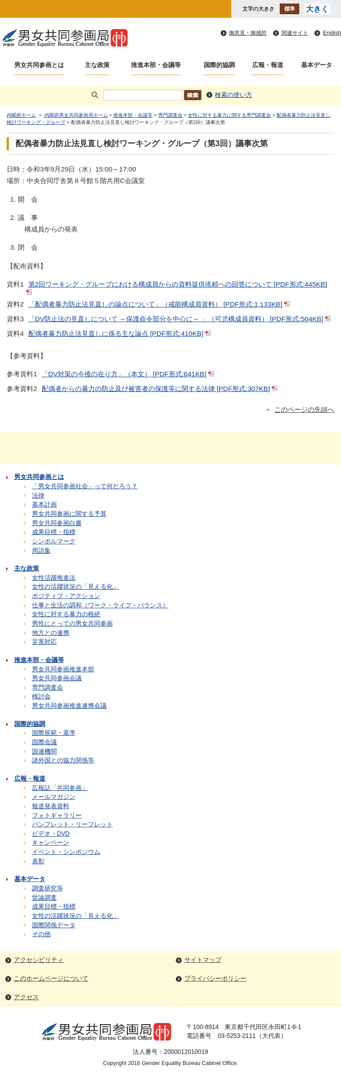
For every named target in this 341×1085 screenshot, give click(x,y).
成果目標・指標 (53, 532)
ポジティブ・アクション (66, 596)
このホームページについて (51, 978)
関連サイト (295, 33)
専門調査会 (170, 115)
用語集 (41, 550)
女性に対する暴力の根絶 (66, 614)
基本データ (316, 65)
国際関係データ (53, 925)
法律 (38, 495)
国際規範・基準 (53, 733)
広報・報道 (267, 65)
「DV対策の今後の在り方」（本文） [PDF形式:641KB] (128, 374)
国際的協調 (219, 65)
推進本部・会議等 (156, 65)
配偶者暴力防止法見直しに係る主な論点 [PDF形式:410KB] (120, 333)
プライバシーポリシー (215, 978)
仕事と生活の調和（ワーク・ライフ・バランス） (100, 605)
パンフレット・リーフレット (72, 824)
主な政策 (97, 65)
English (332, 33)
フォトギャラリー (57, 815)
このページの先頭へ (304, 409)
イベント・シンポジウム (66, 852)
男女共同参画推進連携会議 (69, 705)
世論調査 (44, 897)
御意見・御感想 (247, 33)
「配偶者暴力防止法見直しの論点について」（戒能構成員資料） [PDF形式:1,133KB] (159, 304)
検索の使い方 (233, 95)
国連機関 (44, 751)
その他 (41, 934)
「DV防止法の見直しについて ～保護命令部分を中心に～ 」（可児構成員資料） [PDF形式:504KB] (180, 319)
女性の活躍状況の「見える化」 (75, 586)
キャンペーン (50, 842)
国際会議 (44, 742)
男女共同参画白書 (57, 523)
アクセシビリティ (38, 960)
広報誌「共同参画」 (60, 788)
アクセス (26, 997)
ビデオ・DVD (51, 833)
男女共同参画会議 (57, 678)
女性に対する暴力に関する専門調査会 (229, 115)
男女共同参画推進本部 (63, 669)
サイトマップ (203, 960)
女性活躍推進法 (53, 577)
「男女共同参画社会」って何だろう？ (85, 486)
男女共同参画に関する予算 (69, 514)
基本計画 (44, 504)
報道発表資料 (50, 806)
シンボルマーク (53, 541)
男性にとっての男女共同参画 (72, 623)
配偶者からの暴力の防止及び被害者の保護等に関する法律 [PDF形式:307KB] (160, 388)
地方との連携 (50, 633)
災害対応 (44, 641)
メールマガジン (53, 797)
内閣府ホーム (21, 115)
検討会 (41, 696)
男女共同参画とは (39, 65)
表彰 (38, 861)
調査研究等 (47, 888)
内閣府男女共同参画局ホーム (76, 115)
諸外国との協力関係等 (63, 760)
